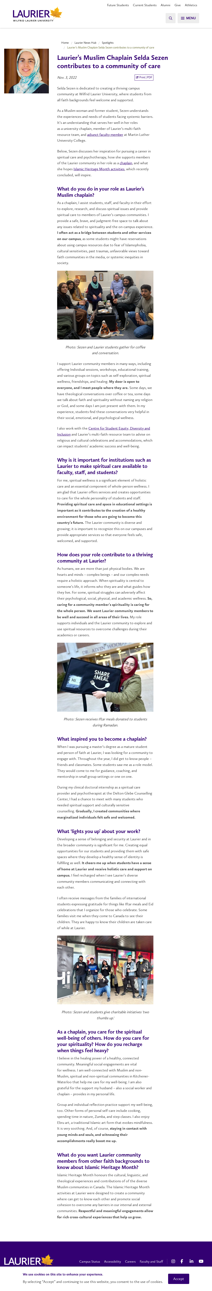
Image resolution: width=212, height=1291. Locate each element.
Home (65, 43)
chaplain (126, 163)
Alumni (165, 5)
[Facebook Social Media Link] (183, 1261)
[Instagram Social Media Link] (173, 1261)
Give (178, 5)
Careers (130, 1261)
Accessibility (112, 1261)
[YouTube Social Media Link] (201, 1261)
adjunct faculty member (105, 134)
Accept (178, 1279)
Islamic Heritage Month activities (98, 169)
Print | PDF (144, 77)
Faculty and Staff (151, 1261)
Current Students (145, 5)
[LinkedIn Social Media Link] (192, 1261)
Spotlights (108, 43)
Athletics (191, 5)
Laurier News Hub (85, 43)
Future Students (118, 5)
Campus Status (89, 1261)
